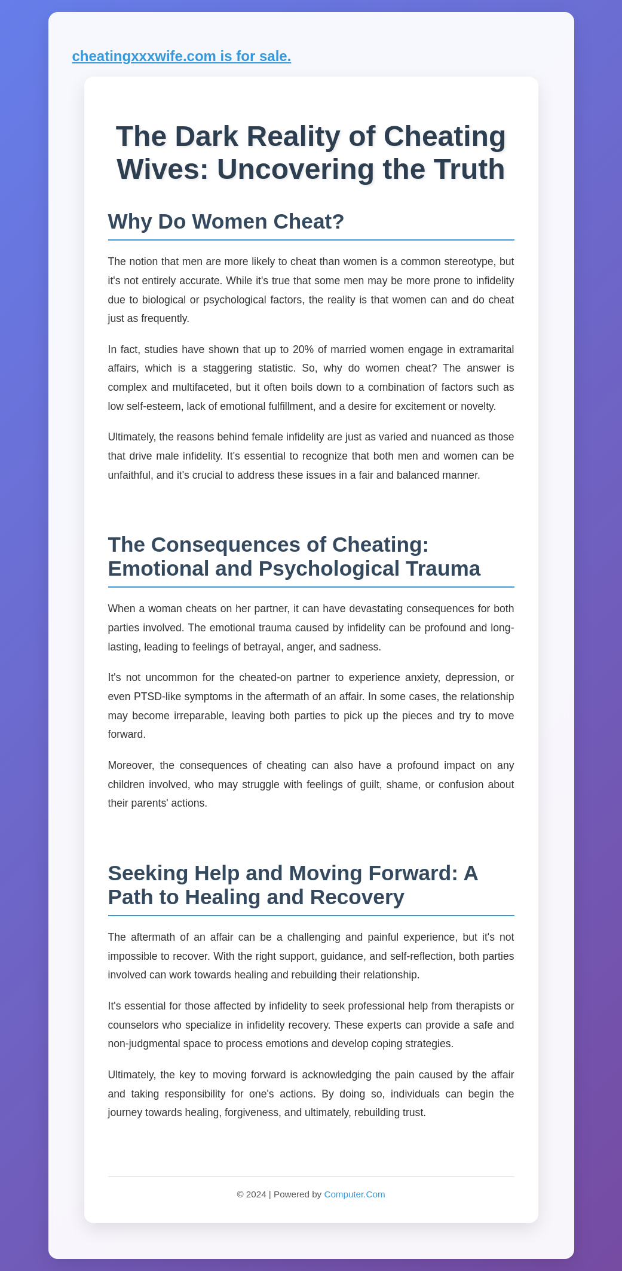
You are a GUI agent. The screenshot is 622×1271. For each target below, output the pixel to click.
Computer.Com (354, 1194)
